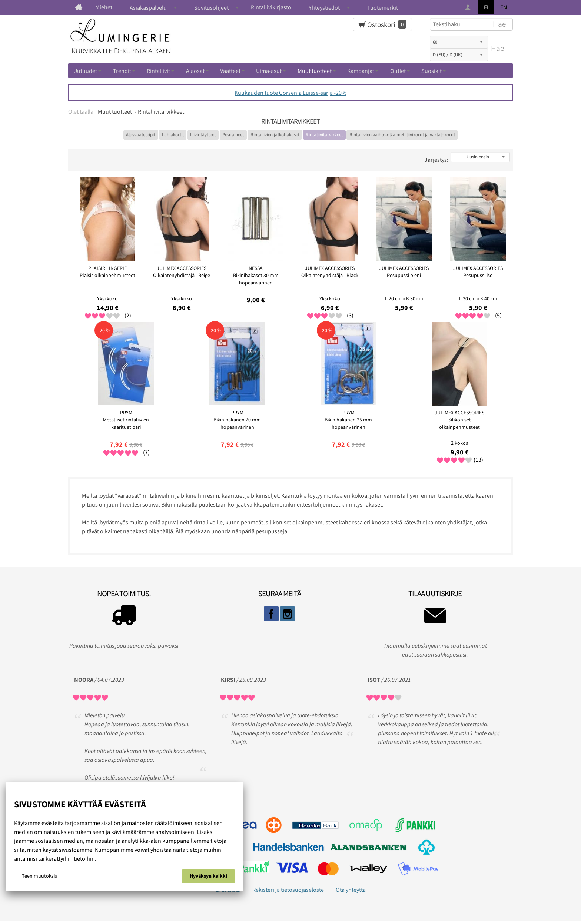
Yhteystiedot (324, 7)
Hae (497, 48)
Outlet (398, 70)
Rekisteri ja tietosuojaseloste (288, 889)
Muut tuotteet (315, 70)
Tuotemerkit (382, 7)
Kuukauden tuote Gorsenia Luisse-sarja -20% (290, 92)
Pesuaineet (233, 134)
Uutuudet (85, 70)
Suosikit (431, 70)
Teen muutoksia (39, 875)
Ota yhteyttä (351, 889)
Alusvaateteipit (140, 134)
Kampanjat (360, 70)
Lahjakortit (173, 134)
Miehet (103, 7)
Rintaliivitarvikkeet (324, 134)
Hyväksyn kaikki (208, 875)
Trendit (122, 70)
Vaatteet (230, 70)
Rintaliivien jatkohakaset (274, 134)
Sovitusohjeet (211, 7)
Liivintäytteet (203, 134)
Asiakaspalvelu (148, 7)
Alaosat (195, 70)
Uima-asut (269, 70)
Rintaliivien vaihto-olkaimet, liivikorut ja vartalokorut (402, 134)
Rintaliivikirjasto (271, 7)
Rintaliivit (158, 70)
